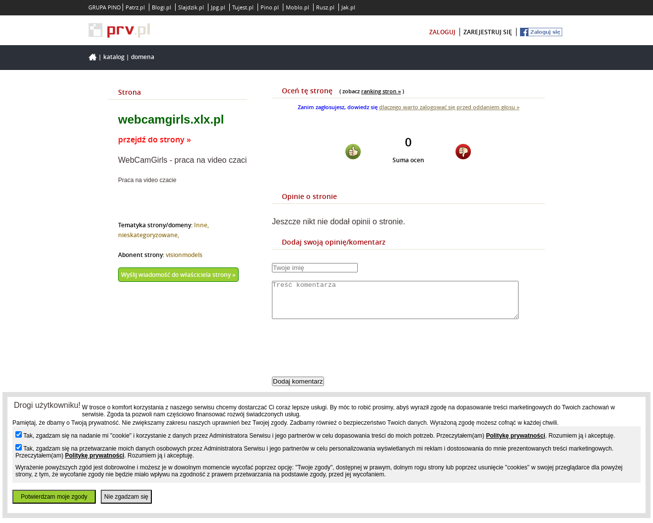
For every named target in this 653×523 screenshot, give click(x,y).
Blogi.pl (161, 7)
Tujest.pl (243, 7)
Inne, (201, 225)
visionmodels (184, 255)
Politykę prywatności (515, 435)
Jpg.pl (218, 7)
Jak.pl (348, 7)
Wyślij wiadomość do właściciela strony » (178, 274)
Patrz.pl (135, 7)
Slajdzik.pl (191, 7)
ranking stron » (381, 91)
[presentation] (347, 356)
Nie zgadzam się (126, 496)
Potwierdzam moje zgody (54, 496)
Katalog (114, 57)
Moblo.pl (297, 7)
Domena (142, 57)
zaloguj (442, 32)
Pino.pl (270, 7)
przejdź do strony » (154, 139)
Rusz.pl (325, 7)
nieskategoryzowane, (148, 235)
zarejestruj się (487, 32)
